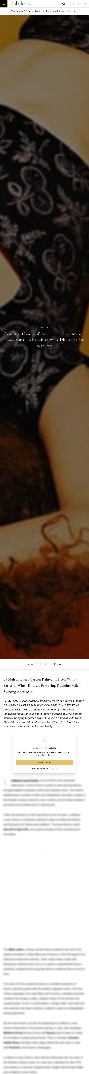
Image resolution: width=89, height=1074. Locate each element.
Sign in (54, 768)
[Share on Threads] (46, 664)
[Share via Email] (37, 664)
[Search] (63, 3)
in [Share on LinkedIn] (41, 664)
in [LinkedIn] (79, 3)
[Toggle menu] (3, 3)
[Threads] (74, 4)
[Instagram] (69, 4)
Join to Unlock (44, 762)
